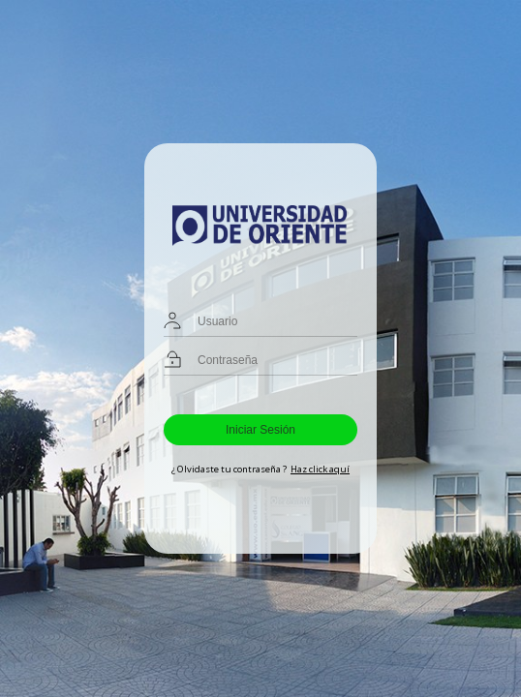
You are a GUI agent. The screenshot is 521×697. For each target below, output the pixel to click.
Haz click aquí (320, 469)
